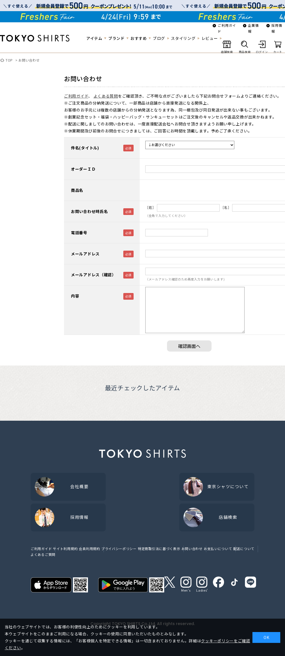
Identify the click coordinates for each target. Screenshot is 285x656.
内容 (75, 296)
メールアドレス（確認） (93, 274)
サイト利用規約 (65, 548)
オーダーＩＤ (83, 169)
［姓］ (150, 207)
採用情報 (276, 28)
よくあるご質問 (43, 554)
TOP (9, 60)
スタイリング (183, 38)
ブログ (159, 38)
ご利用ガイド (227, 28)
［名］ (226, 207)
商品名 (77, 190)
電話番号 (79, 232)
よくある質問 (106, 96)
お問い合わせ (29, 60)
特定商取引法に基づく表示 (159, 548)
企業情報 (253, 28)
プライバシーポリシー (119, 548)
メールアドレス (85, 253)
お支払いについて (218, 548)
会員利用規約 (89, 548)
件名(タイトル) (85, 148)
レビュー (210, 38)
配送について (243, 548)
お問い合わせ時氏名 (89, 211)
